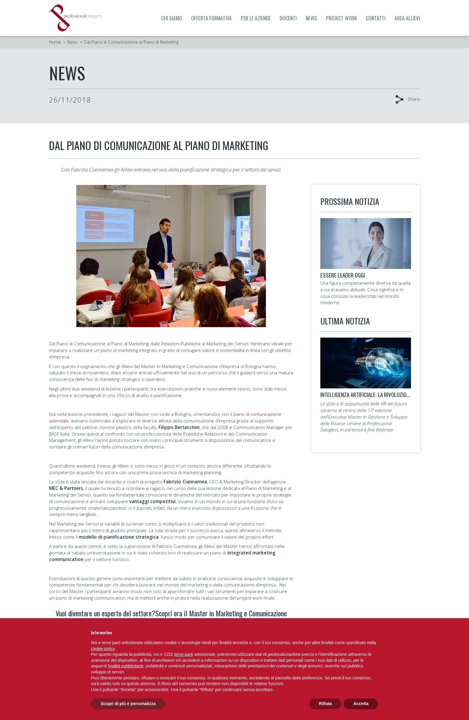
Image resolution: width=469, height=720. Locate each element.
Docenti (288, 18)
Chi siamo (171, 18)
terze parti (183, 654)
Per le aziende (256, 18)
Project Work (341, 18)
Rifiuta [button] (325, 703)
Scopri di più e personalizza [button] (128, 703)
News (311, 18)
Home (55, 42)
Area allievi (407, 18)
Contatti (376, 18)
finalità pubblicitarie (126, 666)
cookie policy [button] (103, 648)
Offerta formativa (211, 18)
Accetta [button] (360, 703)
